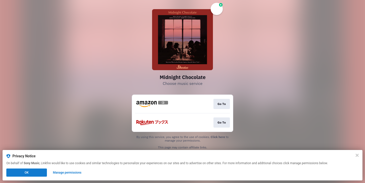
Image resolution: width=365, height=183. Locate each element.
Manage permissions (67, 172)
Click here (218, 137)
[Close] (357, 155)
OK (27, 172)
